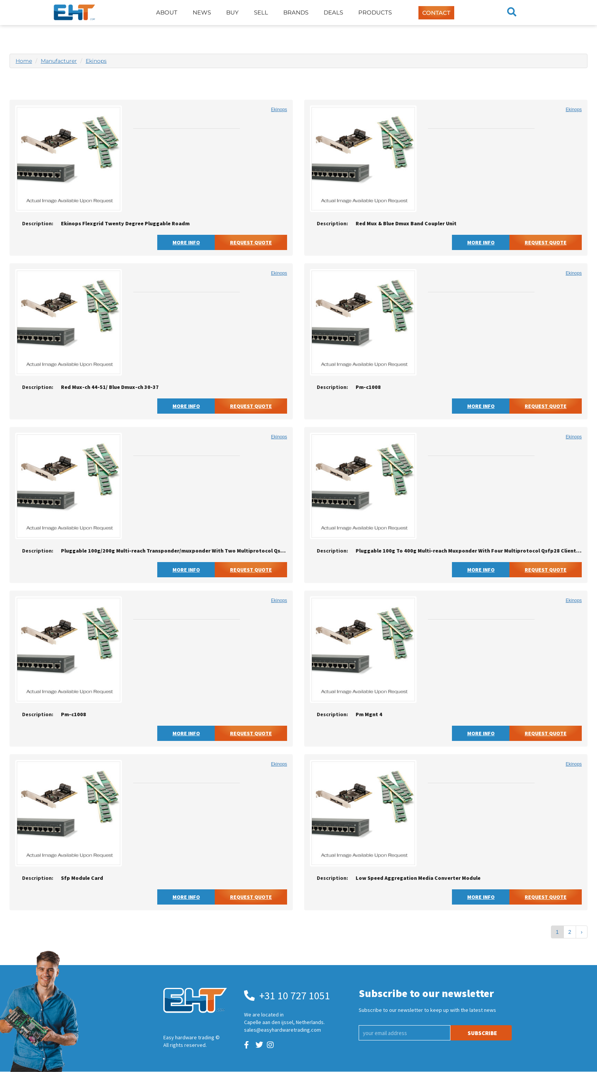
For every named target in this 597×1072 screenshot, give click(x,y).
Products (375, 12)
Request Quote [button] (251, 242)
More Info (186, 242)
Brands (295, 12)
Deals (333, 12)
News (202, 12)
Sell (261, 12)
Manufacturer (59, 60)
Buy (232, 12)
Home (24, 60)
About (166, 12)
